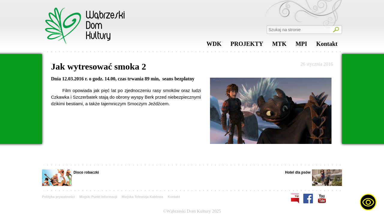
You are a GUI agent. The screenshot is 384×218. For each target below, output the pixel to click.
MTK (279, 45)
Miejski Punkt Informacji (98, 197)
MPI (301, 45)
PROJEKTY (246, 45)
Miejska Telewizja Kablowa (142, 197)
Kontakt (327, 45)
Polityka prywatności (58, 197)
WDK (213, 45)
